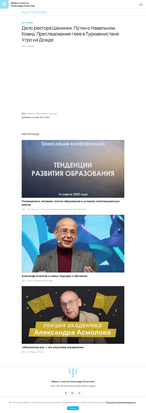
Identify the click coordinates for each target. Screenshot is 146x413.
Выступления (34, 12)
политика (53, 113)
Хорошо (73, 408)
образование (42, 113)
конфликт (30, 113)
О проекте (92, 386)
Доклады (27, 23)
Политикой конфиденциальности (121, 402)
